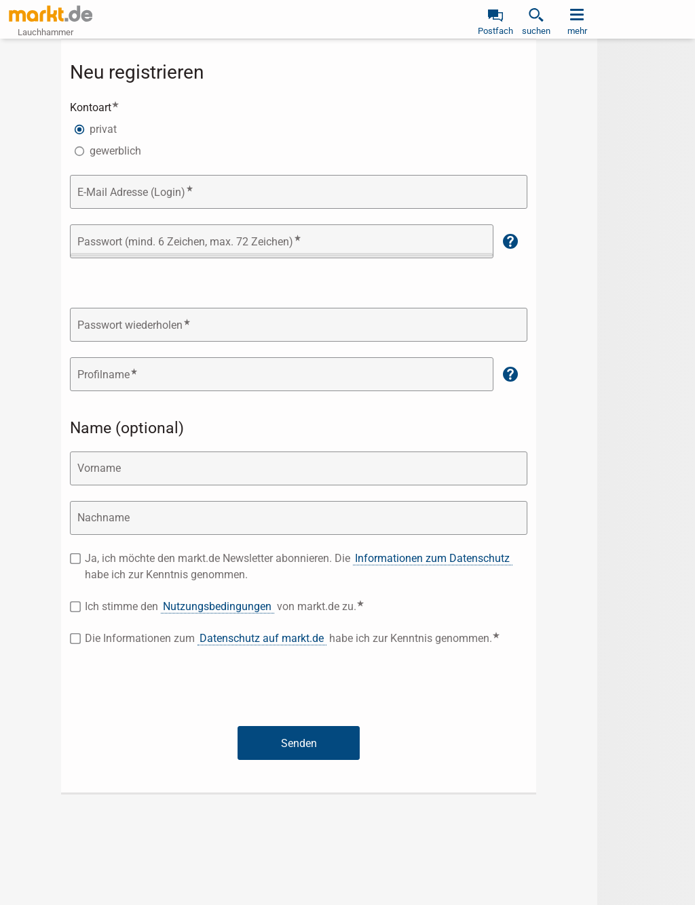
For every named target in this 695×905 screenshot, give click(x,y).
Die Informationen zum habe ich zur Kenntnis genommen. (306, 637)
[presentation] (298, 688)
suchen (536, 31)
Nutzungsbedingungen (217, 606)
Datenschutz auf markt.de (262, 638)
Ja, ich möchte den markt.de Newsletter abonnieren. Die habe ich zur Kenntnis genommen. (298, 566)
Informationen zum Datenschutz (432, 558)
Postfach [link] (495, 31)
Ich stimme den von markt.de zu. (263, 606)
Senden (299, 743)
